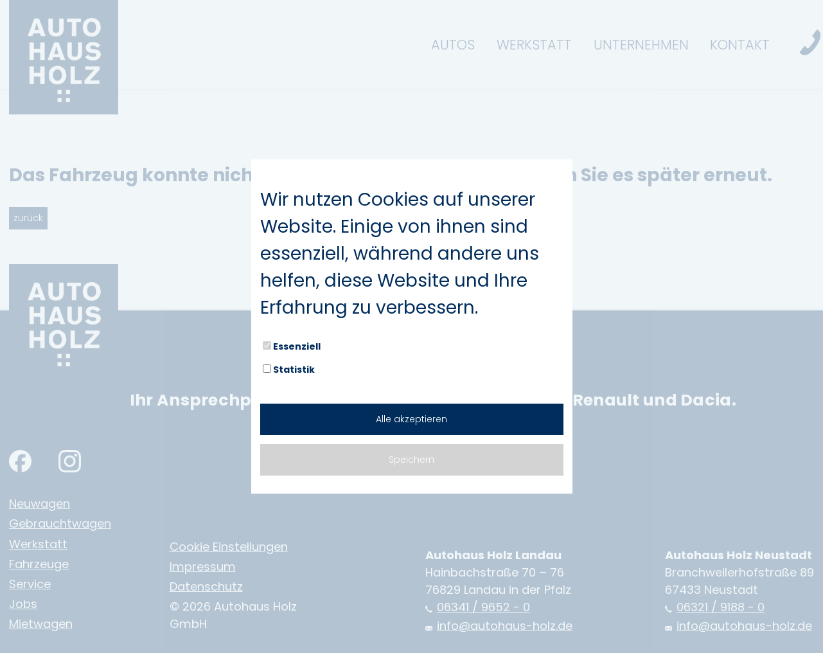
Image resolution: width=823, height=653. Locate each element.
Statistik (289, 369)
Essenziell (292, 346)
